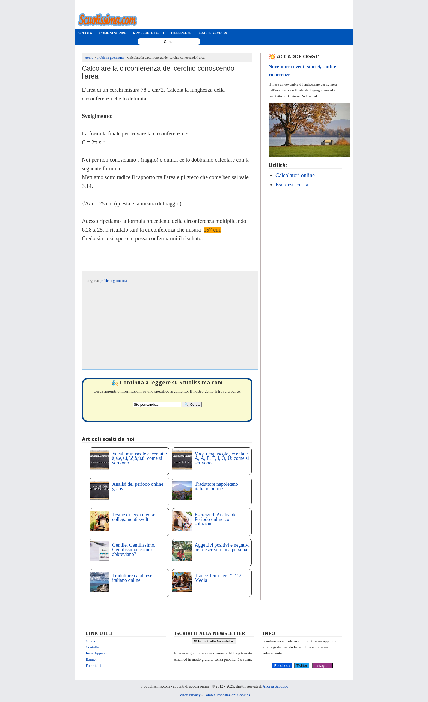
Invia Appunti (96, 653)
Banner (91, 659)
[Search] (192, 404)
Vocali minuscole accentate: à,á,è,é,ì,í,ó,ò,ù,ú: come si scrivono (139, 458)
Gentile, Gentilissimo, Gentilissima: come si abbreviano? (133, 549)
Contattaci (94, 647)
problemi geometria (113, 281)
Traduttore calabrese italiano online (132, 578)
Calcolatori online (295, 175)
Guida (90, 641)
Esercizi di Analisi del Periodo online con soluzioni (216, 519)
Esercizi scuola (291, 185)
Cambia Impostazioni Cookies (227, 695)
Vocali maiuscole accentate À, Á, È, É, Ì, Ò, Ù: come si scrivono (222, 458)
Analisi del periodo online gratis (137, 486)
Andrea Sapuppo (275, 686)
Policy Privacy (189, 695)
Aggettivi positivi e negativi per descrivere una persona (222, 547)
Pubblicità (93, 666)
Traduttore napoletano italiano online (216, 486)
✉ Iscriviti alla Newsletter (214, 641)
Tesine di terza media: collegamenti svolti (133, 517)
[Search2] (157, 404)
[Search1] (170, 41)
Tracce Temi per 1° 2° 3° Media (219, 578)
